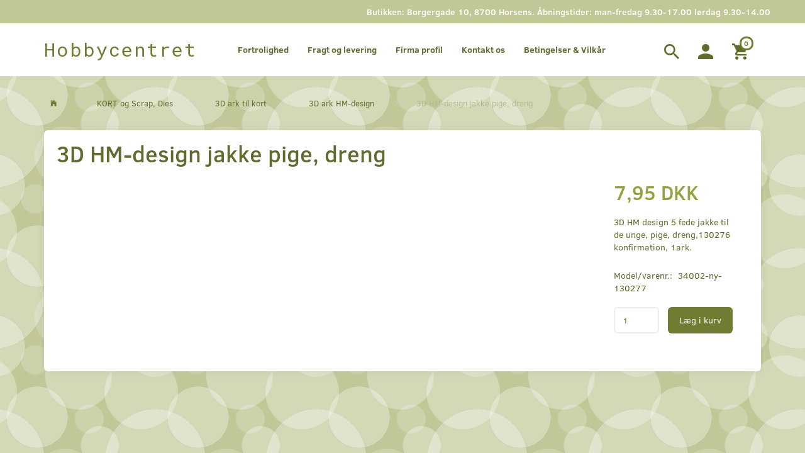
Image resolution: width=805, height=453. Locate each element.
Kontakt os (483, 49)
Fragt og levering (342, 49)
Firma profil (419, 49)
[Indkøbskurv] (742, 49)
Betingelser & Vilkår (565, 49)
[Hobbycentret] (120, 49)
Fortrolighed (263, 49)
